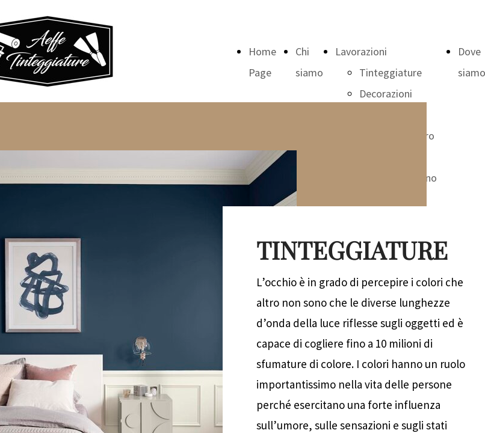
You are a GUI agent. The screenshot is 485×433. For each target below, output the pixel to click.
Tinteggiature (390, 72)
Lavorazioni (361, 51)
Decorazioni (385, 93)
